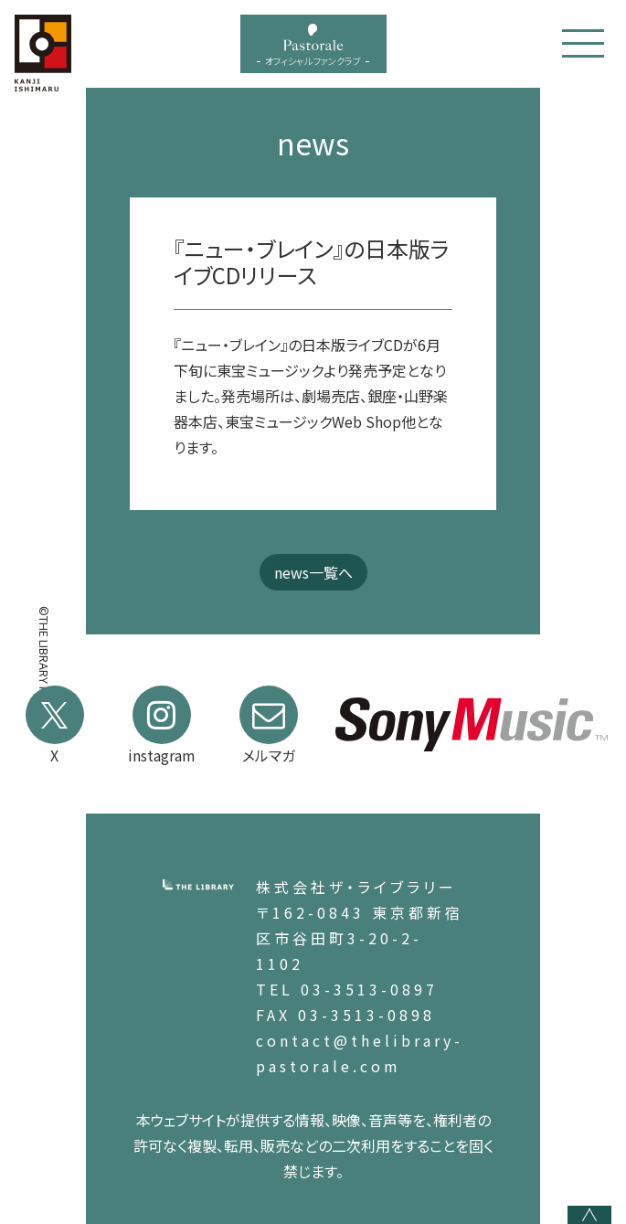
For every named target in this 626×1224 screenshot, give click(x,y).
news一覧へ (313, 572)
